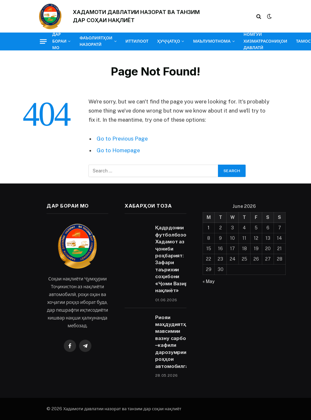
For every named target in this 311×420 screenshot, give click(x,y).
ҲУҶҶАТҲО (168, 41)
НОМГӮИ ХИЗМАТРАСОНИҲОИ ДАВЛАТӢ (265, 41)
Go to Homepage (118, 150)
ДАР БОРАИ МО (59, 41)
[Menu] (43, 41)
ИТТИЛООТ (137, 41)
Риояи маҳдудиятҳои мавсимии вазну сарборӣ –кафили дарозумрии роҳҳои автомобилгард (175, 341)
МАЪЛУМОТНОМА (211, 41)
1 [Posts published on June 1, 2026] (209, 227)
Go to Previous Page (122, 138)
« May (208, 281)
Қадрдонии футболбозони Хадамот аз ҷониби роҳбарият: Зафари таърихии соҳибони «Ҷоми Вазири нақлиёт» (173, 258)
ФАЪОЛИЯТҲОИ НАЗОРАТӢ (95, 41)
